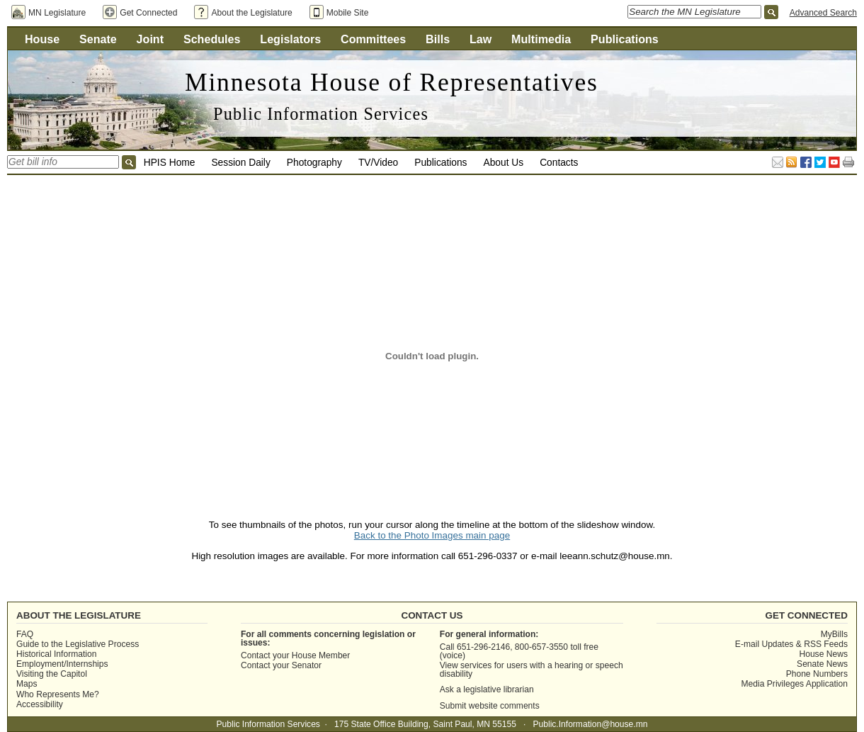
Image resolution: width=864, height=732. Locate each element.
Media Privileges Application (794, 684)
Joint (150, 39)
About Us (504, 162)
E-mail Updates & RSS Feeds (791, 644)
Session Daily (240, 162)
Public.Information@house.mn (590, 724)
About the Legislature (251, 13)
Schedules (212, 39)
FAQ (24, 634)
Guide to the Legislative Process (77, 644)
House (42, 39)
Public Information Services (320, 114)
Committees (373, 39)
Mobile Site (347, 13)
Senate (98, 39)
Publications (625, 39)
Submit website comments (490, 706)
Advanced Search (823, 13)
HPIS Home (169, 162)
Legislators (290, 39)
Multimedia (541, 39)
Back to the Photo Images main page (432, 535)
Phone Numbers (817, 674)
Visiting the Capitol (51, 674)
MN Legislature (57, 13)
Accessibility (39, 704)
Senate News (822, 664)
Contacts (559, 162)
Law (480, 39)
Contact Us (431, 615)
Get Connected (148, 13)
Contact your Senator (281, 665)
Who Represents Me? (57, 694)
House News (823, 654)
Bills (438, 39)
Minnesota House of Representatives (391, 82)
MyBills (834, 634)
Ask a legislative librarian (487, 689)
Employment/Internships (62, 664)
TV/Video (378, 162)
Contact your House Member (295, 655)
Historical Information (56, 654)
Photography (314, 162)
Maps (27, 684)
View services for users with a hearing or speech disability (531, 669)
